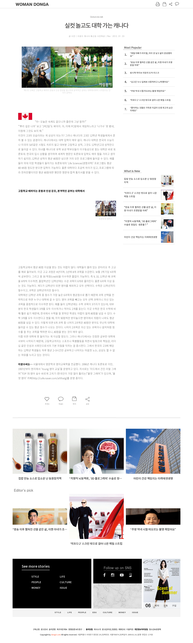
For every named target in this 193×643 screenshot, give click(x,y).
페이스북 (104, 575)
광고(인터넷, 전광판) (109, 629)
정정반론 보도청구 (75, 629)
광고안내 (44, 629)
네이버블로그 (130, 575)
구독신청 (36, 629)
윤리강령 (52, 629)
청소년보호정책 (155, 629)
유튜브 (122, 575)
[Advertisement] (60, 241)
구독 (165, 605)
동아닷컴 (89, 629)
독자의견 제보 (62, 629)
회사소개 (97, 629)
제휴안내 (121, 629)
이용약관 (129, 629)
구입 (174, 605)
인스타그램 (112, 575)
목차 (157, 605)
